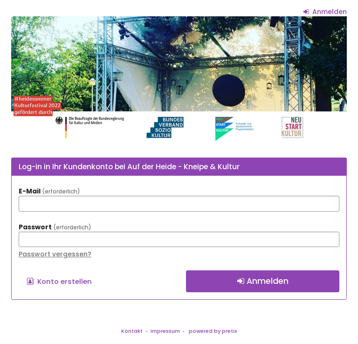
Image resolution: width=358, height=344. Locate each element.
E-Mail (49, 191)
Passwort (55, 227)
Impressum (165, 331)
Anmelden (325, 11)
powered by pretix (213, 331)
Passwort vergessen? (55, 254)
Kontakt (132, 331)
